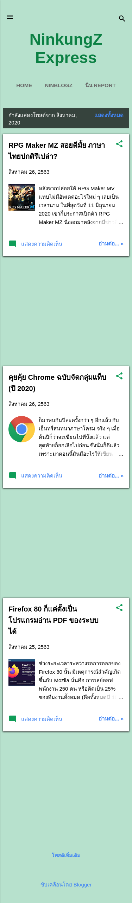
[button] (119, 144)
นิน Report (100, 85)
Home (24, 85)
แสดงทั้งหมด (109, 115)
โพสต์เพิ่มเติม (66, 855)
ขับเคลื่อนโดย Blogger (66, 885)
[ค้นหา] (122, 19)
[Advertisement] (66, 311)
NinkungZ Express (66, 48)
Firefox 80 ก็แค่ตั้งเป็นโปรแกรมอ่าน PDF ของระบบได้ (53, 620)
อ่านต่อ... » (111, 243)
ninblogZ (58, 85)
